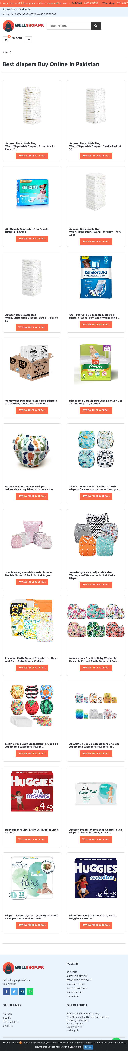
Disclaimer (73, 997)
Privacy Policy (75, 992)
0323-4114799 (100, 3)
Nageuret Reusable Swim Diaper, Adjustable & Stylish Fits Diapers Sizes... (30, 488)
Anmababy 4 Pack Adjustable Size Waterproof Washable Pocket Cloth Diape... (92, 575)
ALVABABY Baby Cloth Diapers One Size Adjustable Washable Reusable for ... (94, 745)
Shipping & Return (77, 976)
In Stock (7, 1014)
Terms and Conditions (79, 980)
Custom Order (11, 1022)
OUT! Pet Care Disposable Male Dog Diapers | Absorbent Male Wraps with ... (94, 316)
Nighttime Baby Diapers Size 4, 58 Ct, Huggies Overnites (92, 917)
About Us (72, 972)
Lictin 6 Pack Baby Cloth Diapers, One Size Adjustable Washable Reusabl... (31, 745)
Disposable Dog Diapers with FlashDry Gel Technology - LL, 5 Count (95, 402)
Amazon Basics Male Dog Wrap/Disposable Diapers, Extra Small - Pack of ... (30, 146)
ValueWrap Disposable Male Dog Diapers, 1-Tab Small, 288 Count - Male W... (31, 402)
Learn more (75, 1047)
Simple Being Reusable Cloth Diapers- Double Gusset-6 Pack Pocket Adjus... (28, 574)
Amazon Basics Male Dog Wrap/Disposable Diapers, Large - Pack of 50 (31, 318)
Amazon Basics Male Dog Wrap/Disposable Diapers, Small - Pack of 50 (95, 146)
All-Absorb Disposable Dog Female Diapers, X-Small (26, 231)
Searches (8, 1026)
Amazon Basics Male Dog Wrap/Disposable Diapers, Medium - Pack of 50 (95, 232)
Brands (7, 1018)
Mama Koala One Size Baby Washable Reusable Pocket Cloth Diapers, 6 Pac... (93, 660)
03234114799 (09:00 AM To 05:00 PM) (35, 14)
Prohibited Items (76, 984)
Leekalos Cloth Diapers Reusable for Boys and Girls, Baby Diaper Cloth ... (31, 660)
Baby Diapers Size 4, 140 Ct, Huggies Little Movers (32, 831)
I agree (88, 1047)
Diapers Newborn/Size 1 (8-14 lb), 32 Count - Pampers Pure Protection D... (32, 917)
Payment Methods (77, 988)
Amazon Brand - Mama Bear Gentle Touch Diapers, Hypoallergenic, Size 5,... (95, 831)
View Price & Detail (32, 156)
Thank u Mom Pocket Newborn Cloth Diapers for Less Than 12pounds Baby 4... (94, 488)
